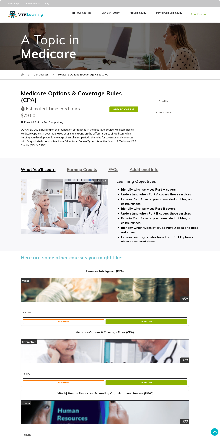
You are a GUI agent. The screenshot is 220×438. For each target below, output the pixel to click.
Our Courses (81, 12)
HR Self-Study (137, 12)
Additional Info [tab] (144, 169)
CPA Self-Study (110, 12)
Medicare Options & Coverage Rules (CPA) (83, 74)
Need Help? (14, 3)
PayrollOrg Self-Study (169, 12)
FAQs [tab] (113, 169)
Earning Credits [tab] (82, 169)
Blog (46, 3)
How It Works (33, 3)
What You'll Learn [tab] (38, 169)
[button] (199, 14)
